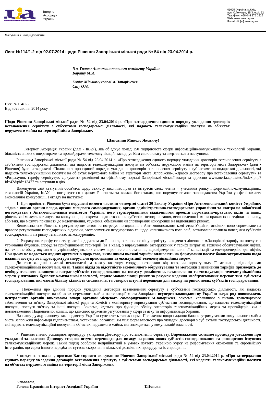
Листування (12, 35)
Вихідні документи (33, 35)
